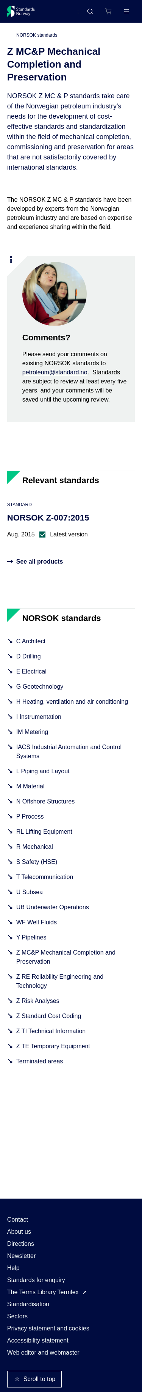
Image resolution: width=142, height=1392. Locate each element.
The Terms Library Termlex (43, 1292)
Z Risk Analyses (37, 1001)
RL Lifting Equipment (44, 831)
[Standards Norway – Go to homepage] (21, 11)
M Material (30, 786)
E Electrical (31, 671)
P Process (30, 816)
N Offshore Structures (45, 801)
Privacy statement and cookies (48, 1328)
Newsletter (21, 1256)
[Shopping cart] (108, 11)
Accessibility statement (38, 1340)
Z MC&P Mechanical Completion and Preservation (65, 957)
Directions (20, 1244)
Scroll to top (34, 1379)
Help (13, 1268)
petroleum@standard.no (54, 372)
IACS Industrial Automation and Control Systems (69, 751)
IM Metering (32, 732)
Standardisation (28, 1304)
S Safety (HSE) (36, 862)
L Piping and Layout (43, 771)
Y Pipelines (31, 937)
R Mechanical (34, 847)
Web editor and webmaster (43, 1352)
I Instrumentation (38, 717)
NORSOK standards (36, 35)
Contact (17, 1219)
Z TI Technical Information (51, 1031)
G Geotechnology (40, 686)
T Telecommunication (44, 877)
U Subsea (29, 892)
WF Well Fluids (36, 922)
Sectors (17, 1316)
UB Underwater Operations (52, 907)
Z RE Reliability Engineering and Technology (59, 981)
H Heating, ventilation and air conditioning (72, 701)
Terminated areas (39, 1061)
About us (19, 1231)
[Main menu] (126, 11)
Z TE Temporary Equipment (53, 1046)
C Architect (30, 641)
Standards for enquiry (36, 1280)
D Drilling (28, 656)
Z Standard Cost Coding (48, 1016)
